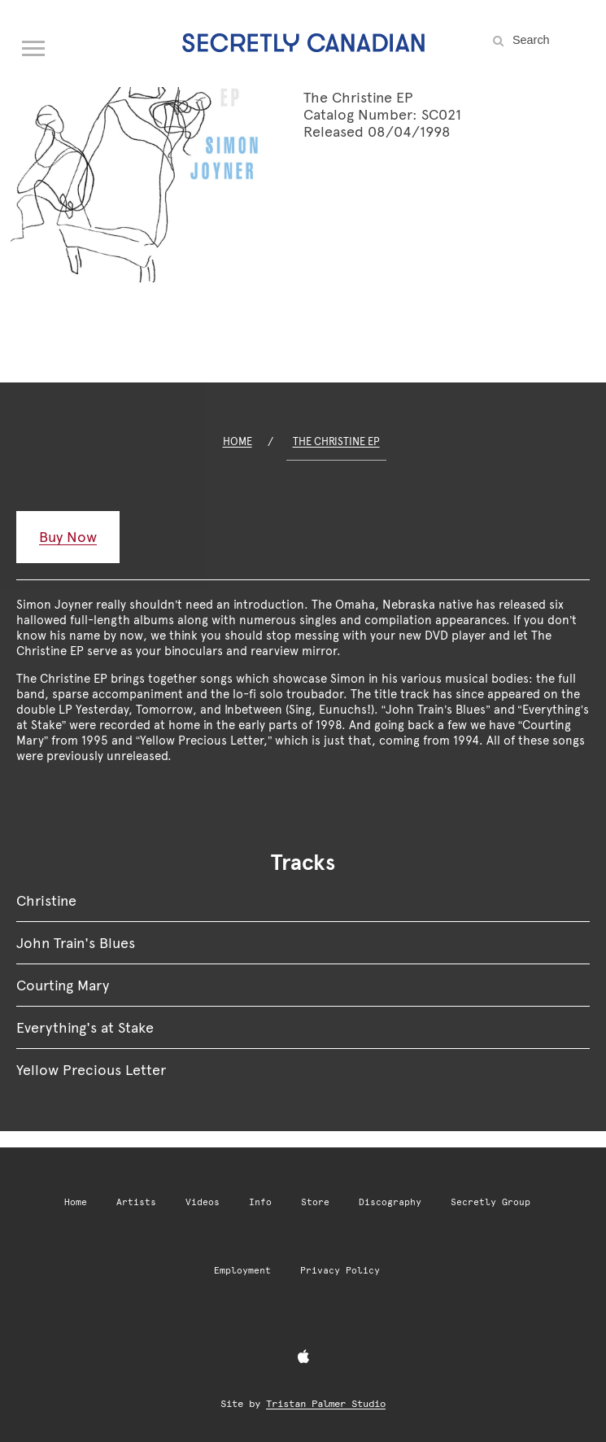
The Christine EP (336, 441)
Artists (136, 1202)
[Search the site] (549, 39)
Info (260, 1202)
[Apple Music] (303, 1357)
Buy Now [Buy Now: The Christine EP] (68, 536)
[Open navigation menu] (34, 45)
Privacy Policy (340, 1270)
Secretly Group (490, 1202)
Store (315, 1202)
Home (237, 441)
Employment (242, 1270)
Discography (390, 1202)
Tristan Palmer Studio (326, 1403)
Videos (202, 1202)
